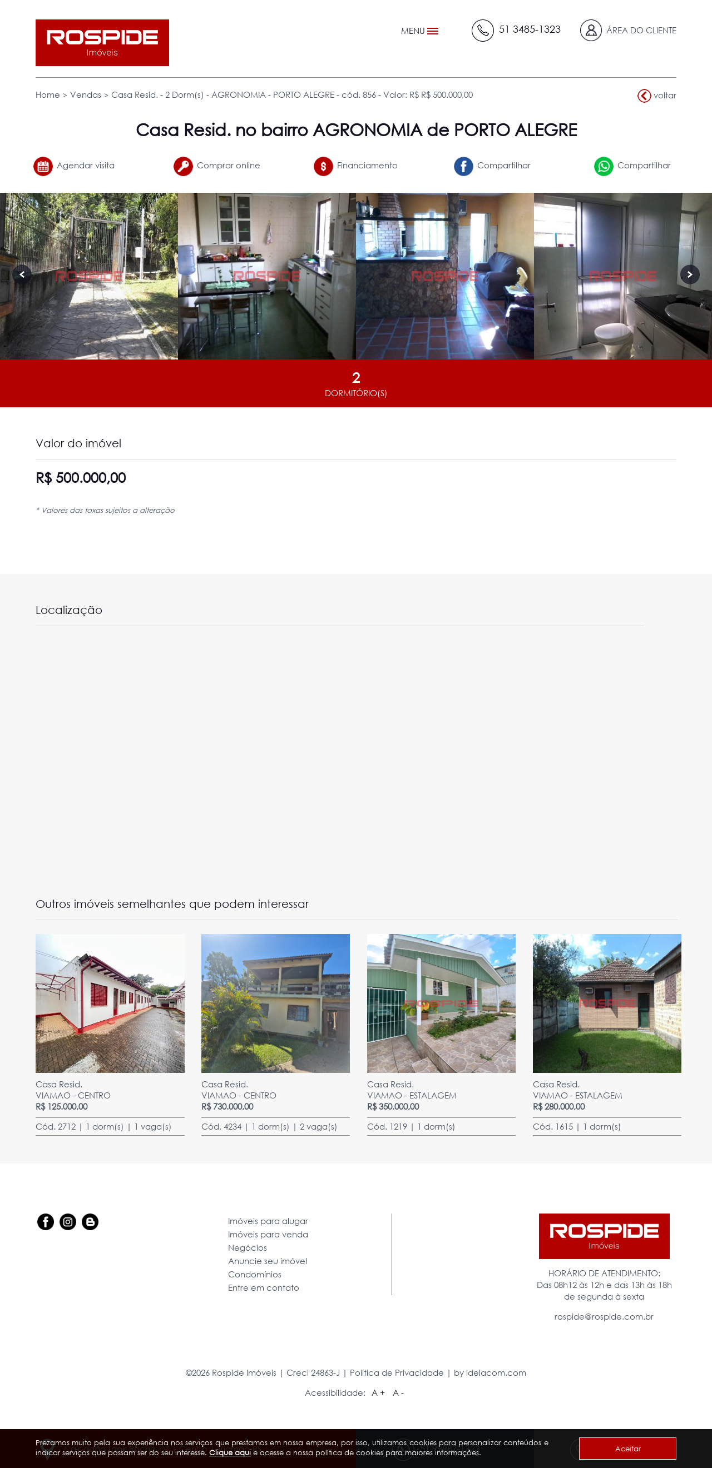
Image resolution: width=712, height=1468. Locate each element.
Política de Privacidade (397, 1372)
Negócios (247, 1247)
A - (398, 1392)
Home (48, 94)
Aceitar (628, 1448)
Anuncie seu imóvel (267, 1261)
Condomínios (254, 1274)
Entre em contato (263, 1287)
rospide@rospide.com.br (604, 1316)
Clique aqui (230, 1452)
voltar (656, 96)
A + (378, 1392)
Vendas (85, 94)
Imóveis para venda (268, 1234)
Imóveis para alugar (268, 1221)
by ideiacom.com (490, 1372)
